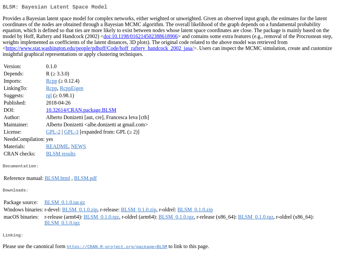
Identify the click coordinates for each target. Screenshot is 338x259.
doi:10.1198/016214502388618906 (141, 37)
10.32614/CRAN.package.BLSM (81, 111)
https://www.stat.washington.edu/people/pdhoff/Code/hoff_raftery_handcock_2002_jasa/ (99, 49)
